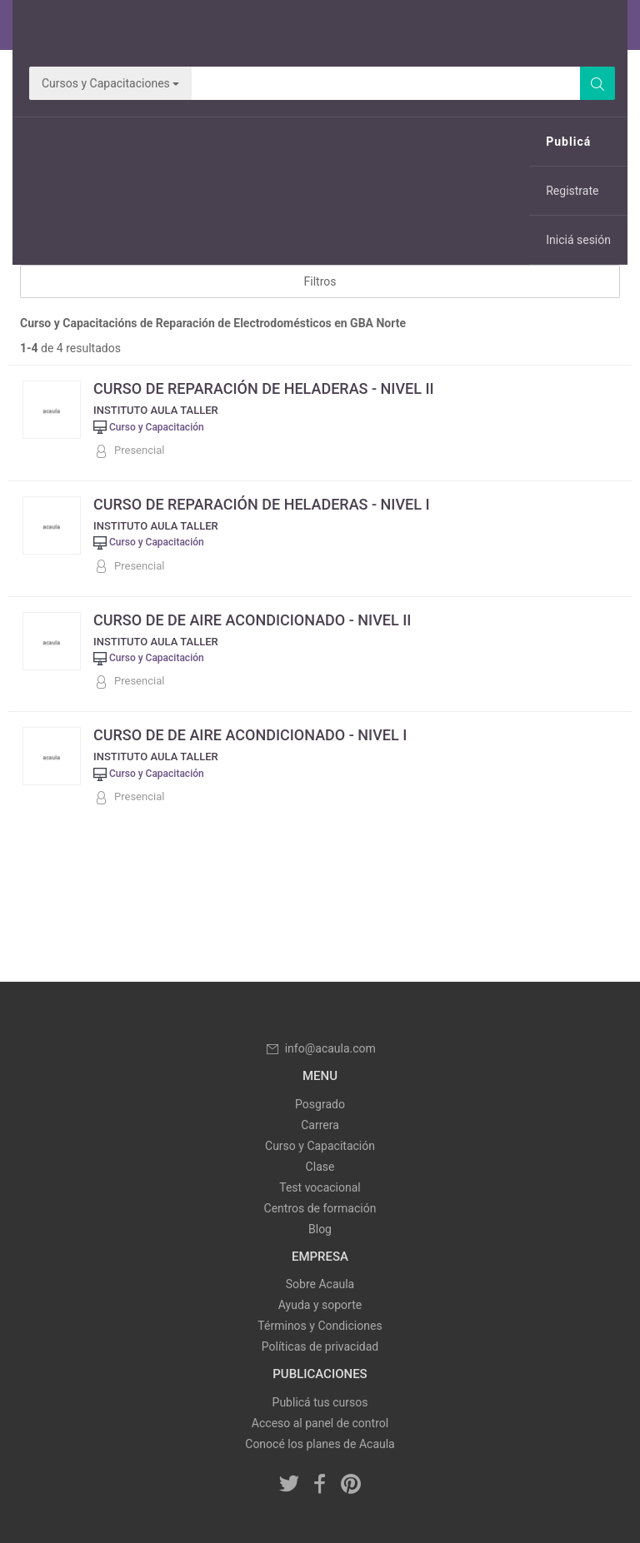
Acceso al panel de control (320, 1423)
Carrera (320, 1125)
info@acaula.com (320, 1048)
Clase (320, 1166)
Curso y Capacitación (320, 1145)
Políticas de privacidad (320, 1346)
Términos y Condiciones (320, 1325)
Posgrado (320, 1104)
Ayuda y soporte (320, 1305)
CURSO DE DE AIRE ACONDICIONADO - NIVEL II (252, 620)
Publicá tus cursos (320, 1402)
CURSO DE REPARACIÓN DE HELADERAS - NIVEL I (261, 504)
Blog (320, 1229)
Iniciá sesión (578, 239)
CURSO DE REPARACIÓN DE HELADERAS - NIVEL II (263, 388)
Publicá (568, 141)
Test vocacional (319, 1187)
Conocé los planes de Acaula (319, 1444)
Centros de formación (320, 1208)
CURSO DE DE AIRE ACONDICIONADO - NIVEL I (250, 735)
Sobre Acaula (320, 1284)
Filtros (320, 281)
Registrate (572, 190)
